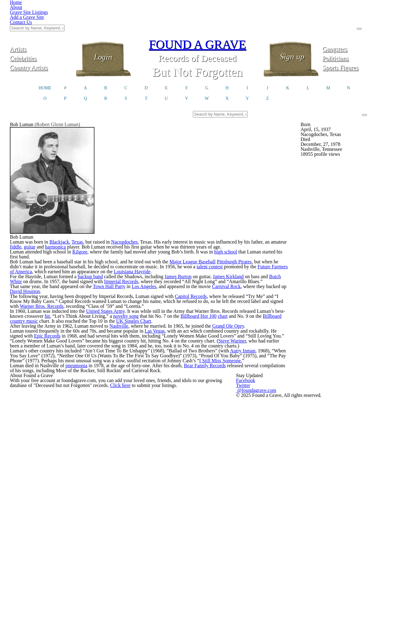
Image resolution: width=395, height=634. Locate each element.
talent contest (266, 305)
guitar (80, 256)
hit (108, 408)
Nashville (135, 428)
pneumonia (89, 519)
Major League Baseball (217, 297)
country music (111, 415)
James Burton (199, 325)
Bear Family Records (230, 519)
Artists (41, 18)
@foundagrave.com (294, 582)
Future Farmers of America (83, 312)
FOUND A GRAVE (197, 13)
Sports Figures (353, 36)
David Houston (67, 360)
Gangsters (354, 18)
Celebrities (41, 27)
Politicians (353, 27)
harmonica (109, 256)
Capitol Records (213, 373)
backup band (104, 325)
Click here (155, 585)
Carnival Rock (253, 353)
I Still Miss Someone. (42, 506)
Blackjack (70, 249)
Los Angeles (164, 353)
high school (252, 277)
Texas (89, 249)
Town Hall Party (126, 353)
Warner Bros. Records (111, 388)
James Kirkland (254, 325)
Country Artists (41, 36)
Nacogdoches (140, 249)
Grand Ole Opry (254, 428)
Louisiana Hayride (223, 312)
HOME (45, 58)
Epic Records (88, 449)
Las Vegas (176, 441)
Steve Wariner (66, 464)
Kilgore (94, 277)
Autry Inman (268, 484)
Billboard (85, 415)
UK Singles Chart (233, 415)
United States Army (122, 401)
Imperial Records (172, 333)
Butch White (50, 333)
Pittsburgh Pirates (263, 297)
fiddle (65, 256)
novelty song (192, 408)
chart (31, 415)
